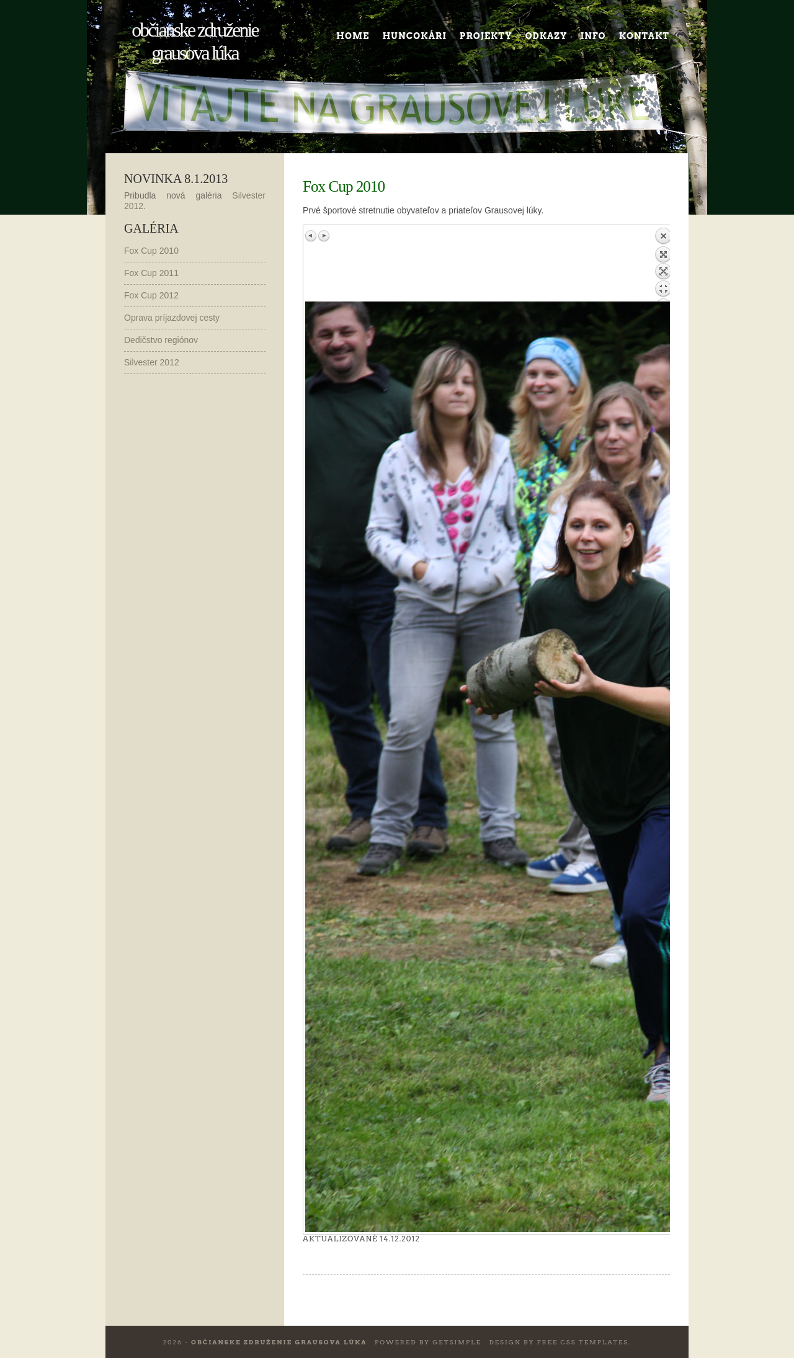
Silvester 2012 (151, 362)
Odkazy (546, 36)
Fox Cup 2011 (151, 273)
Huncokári (414, 36)
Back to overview (663, 264)
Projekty (486, 36)
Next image (324, 236)
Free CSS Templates (582, 1342)
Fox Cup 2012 (151, 295)
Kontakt (644, 36)
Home (352, 36)
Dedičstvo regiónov (161, 340)
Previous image (311, 236)
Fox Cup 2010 (151, 251)
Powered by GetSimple (428, 1342)
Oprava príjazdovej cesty (172, 318)
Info (593, 36)
